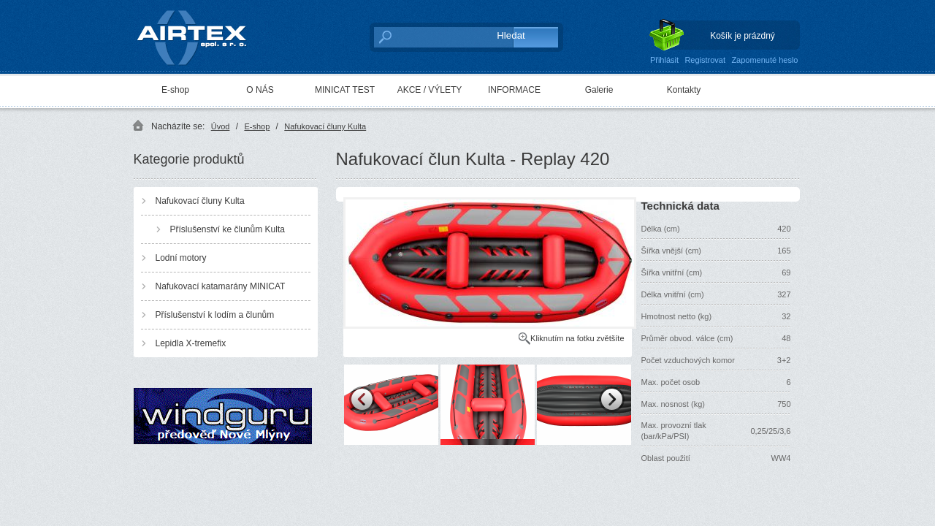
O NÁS (259, 90)
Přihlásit (664, 60)
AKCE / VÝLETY (429, 90)
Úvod (220, 126)
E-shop (175, 90)
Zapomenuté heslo (764, 60)
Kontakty (684, 90)
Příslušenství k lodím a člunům (215, 315)
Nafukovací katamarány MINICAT (221, 286)
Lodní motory (181, 258)
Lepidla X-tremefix (191, 343)
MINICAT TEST (345, 90)
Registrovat (704, 60)
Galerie (599, 90)
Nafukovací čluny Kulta (325, 126)
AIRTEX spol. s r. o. (202, 34)
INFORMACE (514, 90)
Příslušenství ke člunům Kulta (227, 229)
